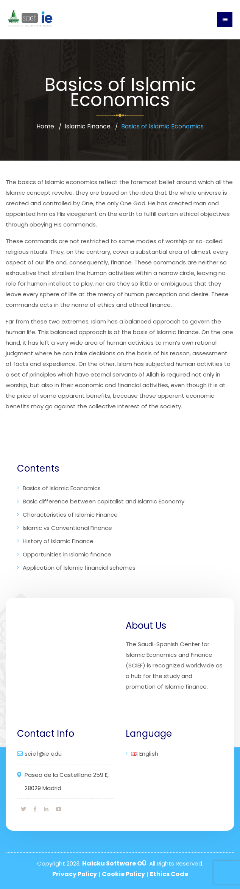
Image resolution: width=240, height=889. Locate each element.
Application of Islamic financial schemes (79, 568)
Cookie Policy (123, 874)
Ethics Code (169, 874)
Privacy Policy (74, 874)
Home (45, 126)
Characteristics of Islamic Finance (70, 515)
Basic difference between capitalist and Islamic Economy (103, 501)
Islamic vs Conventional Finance (67, 528)
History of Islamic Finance (58, 541)
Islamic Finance (88, 126)
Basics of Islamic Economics (62, 488)
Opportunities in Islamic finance (67, 554)
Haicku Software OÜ (114, 863)
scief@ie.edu (43, 754)
